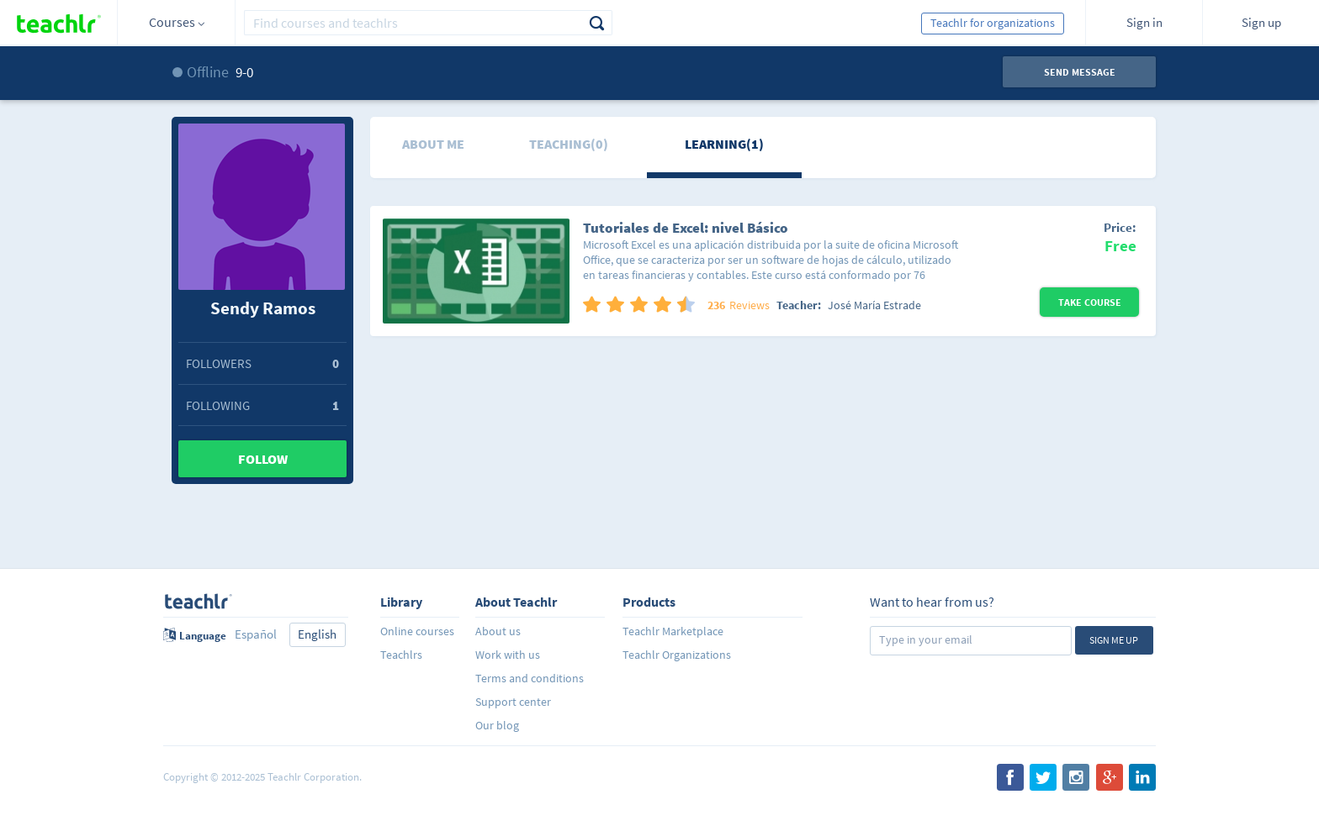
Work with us (507, 654)
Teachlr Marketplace (672, 631)
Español (256, 634)
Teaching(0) (568, 143)
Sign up (1261, 22)
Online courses (417, 631)
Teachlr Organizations (676, 654)
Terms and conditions (529, 678)
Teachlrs (401, 654)
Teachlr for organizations (992, 22)
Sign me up (1113, 640)
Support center (513, 701)
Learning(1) (724, 143)
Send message (1079, 72)
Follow (263, 458)
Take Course (1089, 302)
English (317, 634)
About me (433, 143)
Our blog (497, 725)
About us (498, 631)
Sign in (1144, 22)
